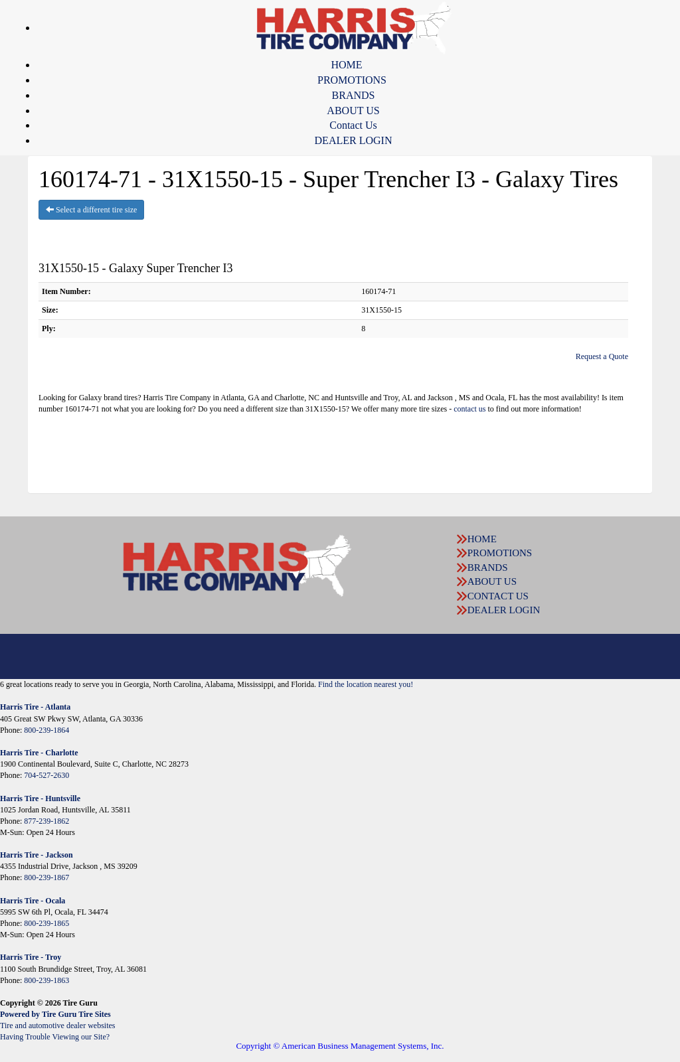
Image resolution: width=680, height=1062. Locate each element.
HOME (346, 64)
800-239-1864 (46, 730)
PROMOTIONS (351, 80)
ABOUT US (353, 110)
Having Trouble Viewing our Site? (55, 1036)
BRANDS (353, 95)
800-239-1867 (46, 877)
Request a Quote (602, 356)
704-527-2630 (46, 775)
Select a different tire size (91, 209)
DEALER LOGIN (353, 140)
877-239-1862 (46, 821)
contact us (469, 409)
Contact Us (353, 125)
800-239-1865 (46, 923)
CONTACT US (498, 596)
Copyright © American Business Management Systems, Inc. (340, 1046)
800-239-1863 (46, 980)
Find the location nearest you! (365, 684)
